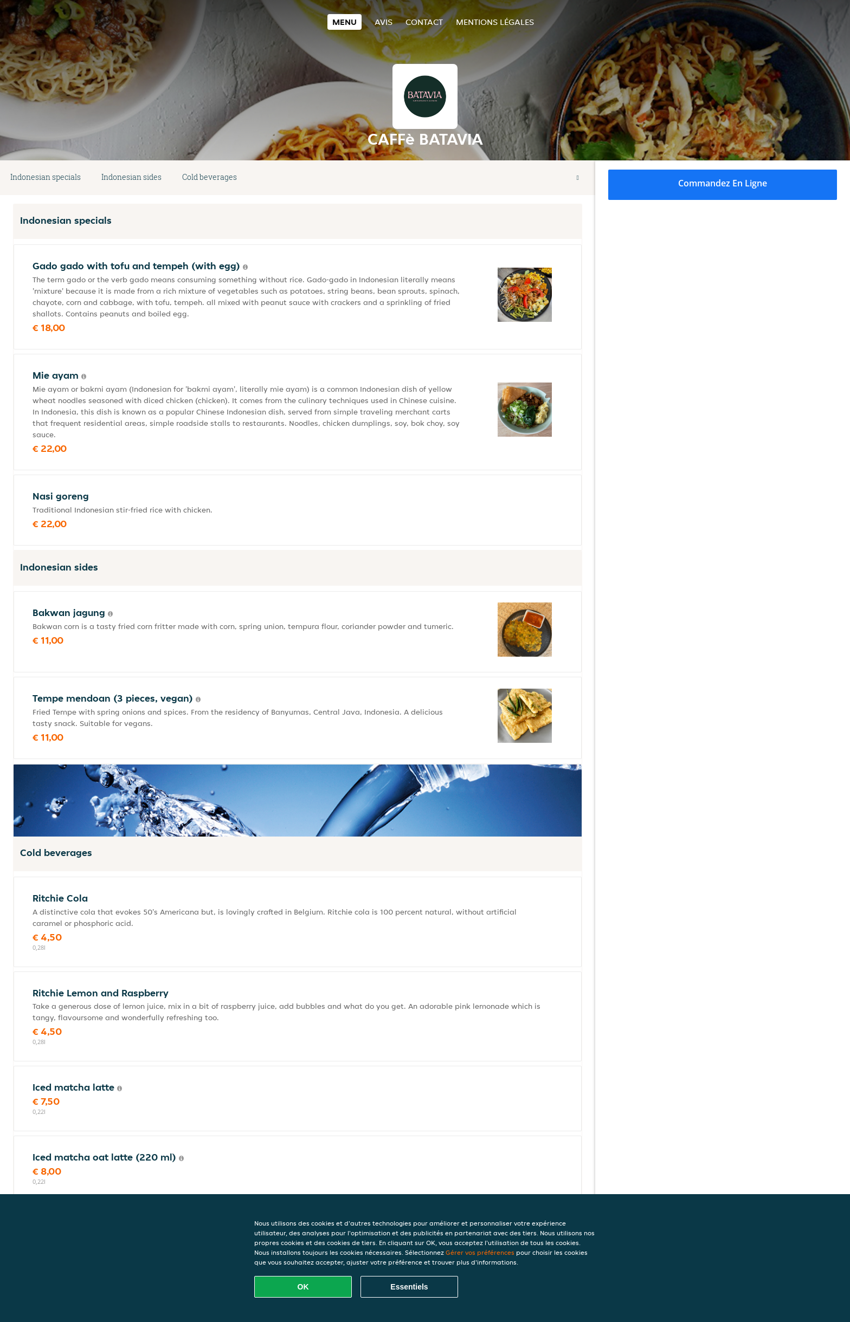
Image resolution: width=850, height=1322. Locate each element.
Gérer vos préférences (480, 1252)
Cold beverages (209, 177)
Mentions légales (495, 22)
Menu (344, 22)
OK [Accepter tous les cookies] (303, 1286)
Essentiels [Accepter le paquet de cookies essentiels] (409, 1286)
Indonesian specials (45, 177)
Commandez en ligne (722, 183)
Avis (383, 22)
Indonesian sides (131, 177)
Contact (424, 22)
